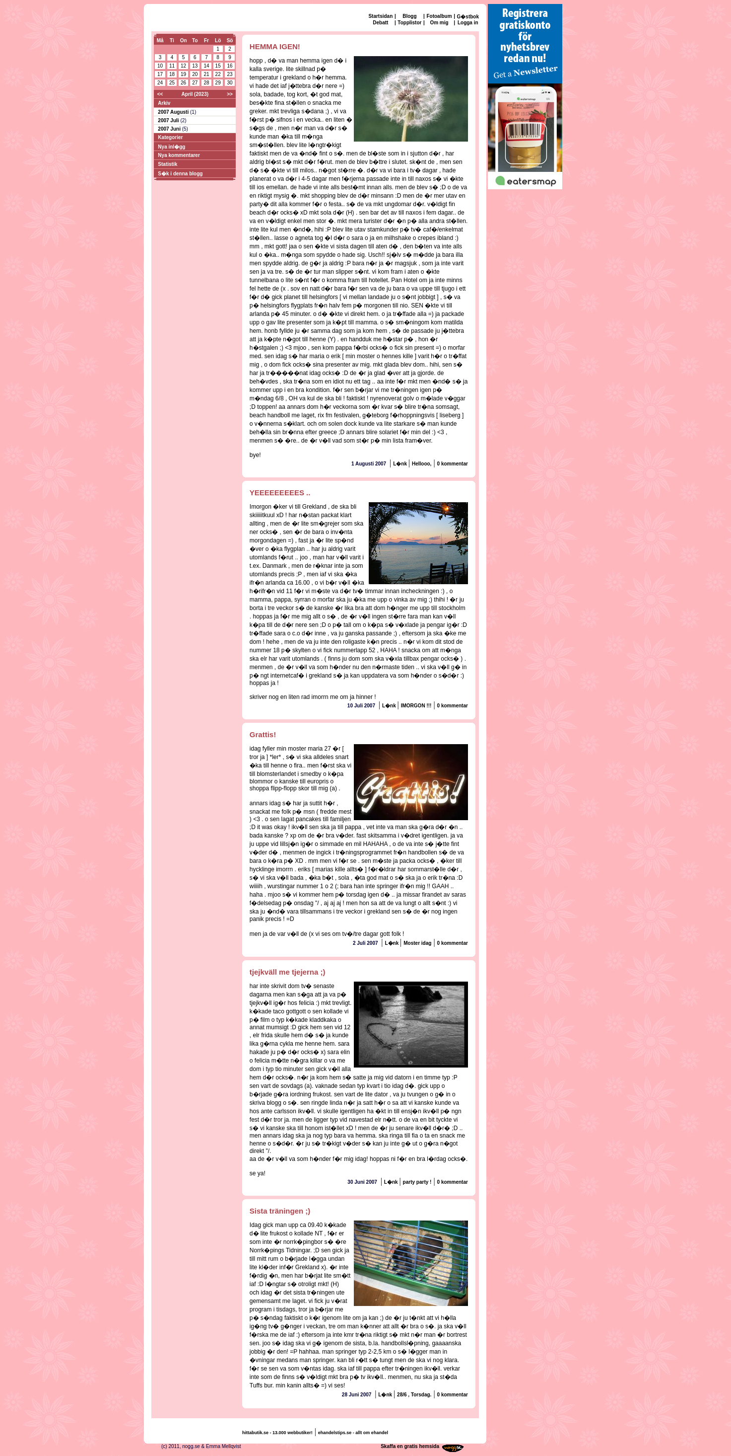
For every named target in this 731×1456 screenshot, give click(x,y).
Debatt (380, 22)
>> (230, 94)
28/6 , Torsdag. (414, 1394)
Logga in (468, 22)
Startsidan (380, 16)
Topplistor (409, 22)
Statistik (167, 164)
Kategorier (170, 137)
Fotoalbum (439, 16)
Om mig (439, 22)
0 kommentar (452, 463)
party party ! (417, 1182)
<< (160, 94)
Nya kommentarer (178, 155)
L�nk (400, 463)
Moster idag (417, 943)
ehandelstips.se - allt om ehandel (353, 1432)
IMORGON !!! (416, 705)
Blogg (409, 16)
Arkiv (164, 103)
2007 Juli (169, 120)
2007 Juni (170, 129)
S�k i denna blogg (180, 173)
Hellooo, (421, 463)
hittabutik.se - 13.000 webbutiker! (277, 1432)
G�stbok (468, 16)
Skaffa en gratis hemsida (410, 1446)
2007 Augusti (174, 112)
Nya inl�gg (171, 147)
